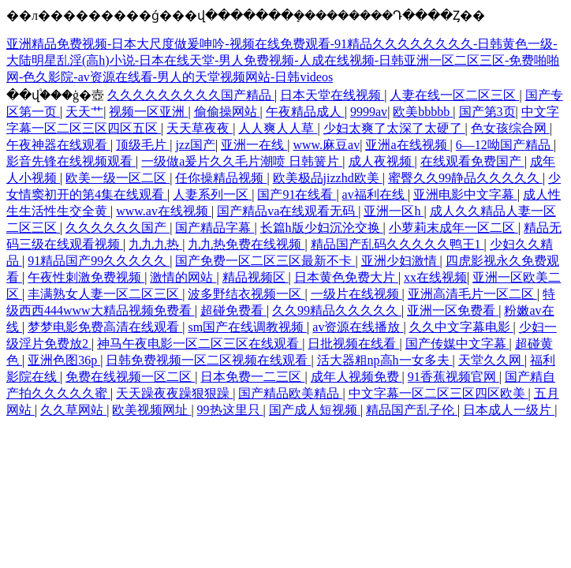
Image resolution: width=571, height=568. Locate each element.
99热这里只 (230, 410)
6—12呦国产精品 (505, 144)
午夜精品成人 (305, 111)
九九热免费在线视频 (246, 244)
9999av (368, 111)
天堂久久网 (491, 360)
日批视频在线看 (353, 343)
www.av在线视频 (163, 211)
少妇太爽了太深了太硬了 (394, 128)
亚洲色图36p (64, 360)
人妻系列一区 (212, 194)
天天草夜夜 (199, 128)
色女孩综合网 (510, 128)
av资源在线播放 (357, 327)
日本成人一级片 (508, 410)
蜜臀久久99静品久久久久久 (465, 178)
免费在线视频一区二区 (130, 376)
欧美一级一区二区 (117, 178)
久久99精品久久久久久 (336, 310)
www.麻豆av (326, 144)
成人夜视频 (382, 161)
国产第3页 (487, 111)
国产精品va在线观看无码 (287, 211)
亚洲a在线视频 (407, 144)
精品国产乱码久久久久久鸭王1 (397, 244)
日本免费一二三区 (252, 376)
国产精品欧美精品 (290, 393)
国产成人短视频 (314, 410)
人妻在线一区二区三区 (454, 95)
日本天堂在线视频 (332, 95)
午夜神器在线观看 (58, 144)
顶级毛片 (143, 144)
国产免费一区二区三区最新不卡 (265, 260)
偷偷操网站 (227, 111)
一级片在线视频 (356, 294)
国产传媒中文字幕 (457, 343)
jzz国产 (195, 144)
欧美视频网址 (151, 410)
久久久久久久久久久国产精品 (190, 95)
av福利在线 (375, 194)
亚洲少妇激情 (400, 260)
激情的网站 (183, 277)
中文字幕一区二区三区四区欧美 (438, 393)
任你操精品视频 (221, 178)
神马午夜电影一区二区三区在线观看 (199, 343)
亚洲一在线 (254, 144)
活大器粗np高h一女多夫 (385, 360)
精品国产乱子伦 (411, 410)
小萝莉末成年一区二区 (453, 227)
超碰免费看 (233, 310)
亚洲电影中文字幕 (465, 194)
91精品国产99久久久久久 (99, 260)
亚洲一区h (394, 211)
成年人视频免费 (356, 376)
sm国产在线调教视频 (247, 327)
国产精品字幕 (214, 227)
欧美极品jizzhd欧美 (328, 178)
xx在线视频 (435, 277)
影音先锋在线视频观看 (71, 161)
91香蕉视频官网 (453, 376)
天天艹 (84, 111)
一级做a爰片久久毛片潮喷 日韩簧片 (241, 161)
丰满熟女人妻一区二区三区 (105, 294)
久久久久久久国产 (117, 227)
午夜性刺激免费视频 (86, 277)
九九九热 (155, 244)
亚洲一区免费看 (452, 310)
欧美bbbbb (423, 111)
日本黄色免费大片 (346, 277)
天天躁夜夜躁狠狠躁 (174, 393)
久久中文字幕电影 (461, 327)
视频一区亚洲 (148, 111)
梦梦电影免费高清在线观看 (105, 327)
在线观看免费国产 (472, 161)
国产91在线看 (296, 194)
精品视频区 (255, 277)
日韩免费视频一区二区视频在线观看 (208, 360)
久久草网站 (73, 410)
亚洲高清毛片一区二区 (472, 294)
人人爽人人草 (277, 128)
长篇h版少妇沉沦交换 (321, 227)
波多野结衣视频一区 (246, 294)
